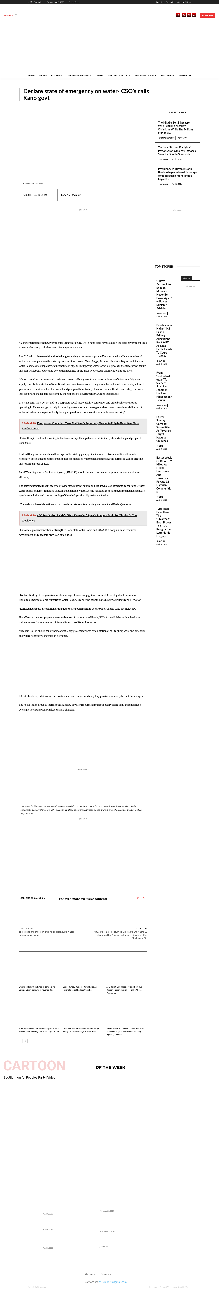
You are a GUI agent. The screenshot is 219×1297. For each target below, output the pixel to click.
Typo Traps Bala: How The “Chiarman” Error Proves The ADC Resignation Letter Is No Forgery (163, 522)
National (163, 159)
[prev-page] (21, 1041)
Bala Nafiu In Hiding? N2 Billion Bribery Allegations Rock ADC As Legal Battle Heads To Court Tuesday (164, 340)
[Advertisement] (109, 49)
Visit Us (186, 278)
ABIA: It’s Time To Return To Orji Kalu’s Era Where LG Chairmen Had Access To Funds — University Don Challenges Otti (120, 935)
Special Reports (166, 138)
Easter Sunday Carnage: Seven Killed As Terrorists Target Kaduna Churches (164, 429)
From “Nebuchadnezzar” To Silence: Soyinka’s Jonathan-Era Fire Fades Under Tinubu (164, 386)
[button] (11, 15)
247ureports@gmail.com (112, 1282)
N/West (191, 98)
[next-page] (26, 1041)
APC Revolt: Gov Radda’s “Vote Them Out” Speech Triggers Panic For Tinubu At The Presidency (124, 990)
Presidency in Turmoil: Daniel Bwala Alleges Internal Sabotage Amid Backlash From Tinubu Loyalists (177, 174)
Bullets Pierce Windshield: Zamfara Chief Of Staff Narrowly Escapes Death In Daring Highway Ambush (125, 1031)
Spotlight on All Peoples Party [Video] (30, 1077)
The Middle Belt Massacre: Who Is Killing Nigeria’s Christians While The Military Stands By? (175, 128)
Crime (22, 983)
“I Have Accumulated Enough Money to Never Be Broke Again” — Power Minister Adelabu (164, 294)
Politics (161, 361)
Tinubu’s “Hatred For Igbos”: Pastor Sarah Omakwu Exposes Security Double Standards (177, 151)
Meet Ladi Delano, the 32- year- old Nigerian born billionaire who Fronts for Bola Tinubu (115, 1240)
